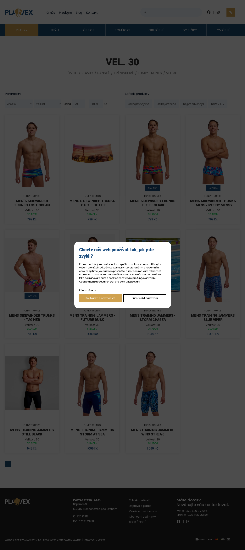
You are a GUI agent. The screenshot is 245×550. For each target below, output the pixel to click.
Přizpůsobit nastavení (145, 298)
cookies (134, 264)
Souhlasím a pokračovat (100, 298)
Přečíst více (86, 290)
